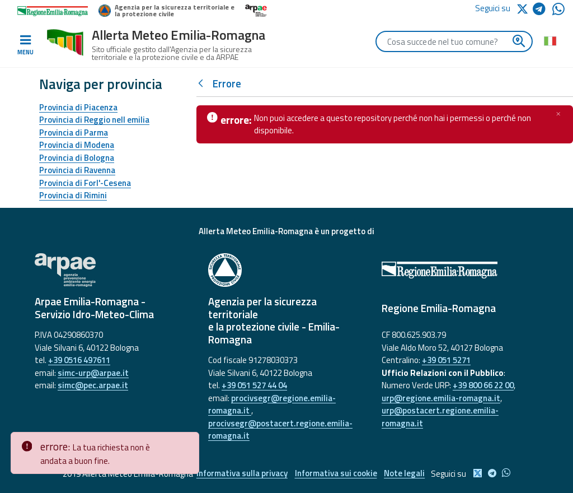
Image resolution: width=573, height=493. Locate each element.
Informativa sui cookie (336, 473)
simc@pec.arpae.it (93, 385)
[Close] (188, 440)
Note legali (406, 473)
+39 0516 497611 (79, 360)
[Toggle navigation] (25, 45)
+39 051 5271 (446, 360)
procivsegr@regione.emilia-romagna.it (272, 404)
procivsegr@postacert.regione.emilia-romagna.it (280, 430)
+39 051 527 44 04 (254, 385)
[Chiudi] (558, 113)
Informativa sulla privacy (240, 473)
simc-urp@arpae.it (93, 372)
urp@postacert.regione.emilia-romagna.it (440, 417)
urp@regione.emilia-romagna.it (441, 398)
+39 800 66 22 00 (483, 385)
